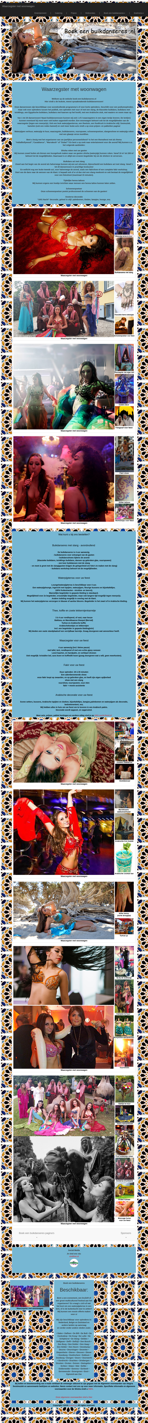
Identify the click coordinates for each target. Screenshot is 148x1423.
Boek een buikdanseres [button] (114, 13)
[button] (36, 1235)
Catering (58, 13)
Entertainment (40, 13)
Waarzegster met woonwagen (18, 6)
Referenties (90, 13)
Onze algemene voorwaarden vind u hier (74, 1397)
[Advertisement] (74, 1416)
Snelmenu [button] (139, 13)
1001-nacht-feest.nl (103, 715)
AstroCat (73, 1405)
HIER (90, 1389)
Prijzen (74, 13)
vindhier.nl (74, 1256)
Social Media (74, 1250)
